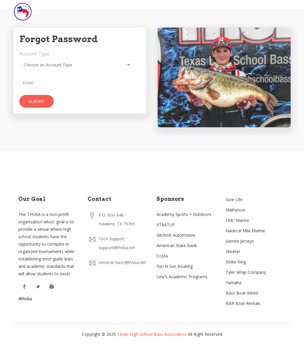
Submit (36, 101)
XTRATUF (165, 225)
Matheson (235, 210)
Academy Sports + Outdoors (183, 214)
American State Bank (176, 245)
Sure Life (234, 199)
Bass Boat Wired (242, 293)
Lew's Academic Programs (182, 276)
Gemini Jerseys (240, 241)
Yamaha (233, 282)
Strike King (236, 262)
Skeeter (233, 251)
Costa (162, 256)
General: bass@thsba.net (122, 262)
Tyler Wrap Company (246, 272)
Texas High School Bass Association (152, 334)
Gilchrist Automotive (175, 235)
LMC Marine (237, 220)
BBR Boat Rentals (243, 303)
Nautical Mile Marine (245, 230)
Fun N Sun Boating (174, 266)
